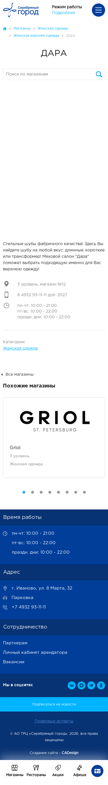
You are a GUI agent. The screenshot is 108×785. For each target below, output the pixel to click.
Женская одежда (20, 348)
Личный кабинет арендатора (35, 652)
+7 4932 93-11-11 (29, 607)
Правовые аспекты (54, 721)
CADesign (70, 753)
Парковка (22, 598)
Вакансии (13, 662)
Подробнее (63, 13)
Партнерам (15, 643)
